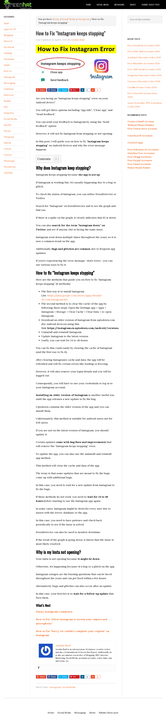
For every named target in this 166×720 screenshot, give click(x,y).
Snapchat (9, 113)
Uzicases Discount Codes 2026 (143, 81)
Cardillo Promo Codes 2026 (142, 87)
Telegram (9, 136)
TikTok (7, 142)
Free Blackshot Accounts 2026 (143, 63)
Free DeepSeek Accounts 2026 (143, 45)
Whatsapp (9, 160)
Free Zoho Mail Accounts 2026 (143, 51)
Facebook (9, 47)
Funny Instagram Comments (54, 611)
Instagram (55, 687)
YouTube (8, 172)
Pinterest (9, 95)
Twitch (7, 148)
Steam (7, 130)
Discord (8, 41)
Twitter (8, 154)
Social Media (68, 687)
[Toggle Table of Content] (55, 159)
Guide (7, 65)
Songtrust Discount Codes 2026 (144, 75)
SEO (6, 107)
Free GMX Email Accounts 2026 (144, 69)
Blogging (8, 35)
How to (8, 71)
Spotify (7, 124)
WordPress (10, 166)
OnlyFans (9, 89)
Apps (6, 23)
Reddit (7, 101)
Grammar (9, 59)
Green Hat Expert (26, 4)
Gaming (8, 53)
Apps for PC (10, 29)
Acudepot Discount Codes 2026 (144, 57)
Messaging (9, 83)
